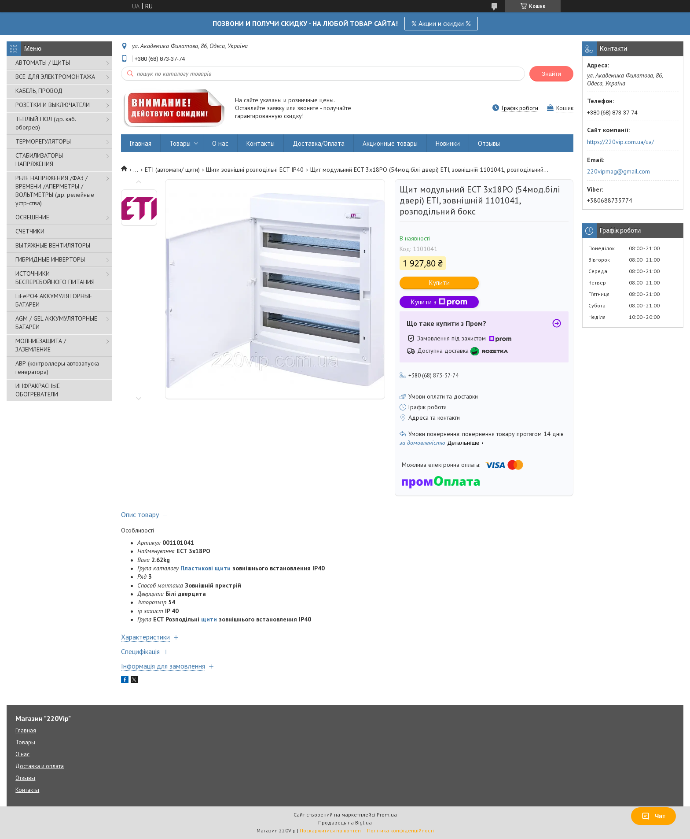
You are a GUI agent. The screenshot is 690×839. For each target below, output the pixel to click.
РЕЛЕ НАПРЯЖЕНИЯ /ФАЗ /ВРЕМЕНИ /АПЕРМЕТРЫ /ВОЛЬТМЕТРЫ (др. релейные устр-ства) (54, 190)
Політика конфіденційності (400, 830)
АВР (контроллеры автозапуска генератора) (57, 367)
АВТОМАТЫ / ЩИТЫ (42, 63)
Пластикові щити (205, 568)
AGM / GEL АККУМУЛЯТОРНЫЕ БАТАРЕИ (56, 322)
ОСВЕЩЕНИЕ (32, 217)
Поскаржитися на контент (331, 830)
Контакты (260, 143)
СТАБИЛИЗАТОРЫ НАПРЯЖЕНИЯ (39, 160)
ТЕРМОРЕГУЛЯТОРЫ (43, 141)
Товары (180, 143)
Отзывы (489, 143)
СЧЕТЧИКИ (29, 231)
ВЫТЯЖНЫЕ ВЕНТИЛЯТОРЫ (52, 245)
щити (209, 619)
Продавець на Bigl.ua (345, 822)
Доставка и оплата (39, 766)
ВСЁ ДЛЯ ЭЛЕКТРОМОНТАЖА (55, 77)
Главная (140, 143)
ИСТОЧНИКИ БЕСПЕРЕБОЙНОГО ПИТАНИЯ (55, 278)
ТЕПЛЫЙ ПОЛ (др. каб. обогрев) (45, 123)
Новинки (448, 143)
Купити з (439, 302)
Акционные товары (390, 143)
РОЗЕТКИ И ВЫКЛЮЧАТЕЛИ (52, 105)
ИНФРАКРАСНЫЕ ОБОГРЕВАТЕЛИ (37, 390)
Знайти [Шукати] (551, 73)
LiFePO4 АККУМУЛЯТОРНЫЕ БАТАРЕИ (53, 300)
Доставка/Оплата (319, 143)
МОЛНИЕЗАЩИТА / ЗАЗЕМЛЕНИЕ (40, 345)
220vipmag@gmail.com (618, 171)
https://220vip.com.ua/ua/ (620, 142)
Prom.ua (387, 814)
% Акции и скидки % (441, 23)
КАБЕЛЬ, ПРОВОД (38, 91)
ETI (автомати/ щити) (172, 170)
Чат (653, 816)
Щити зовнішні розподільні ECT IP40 (255, 170)
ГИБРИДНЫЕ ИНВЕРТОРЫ (50, 259)
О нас (220, 143)
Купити (439, 282)
